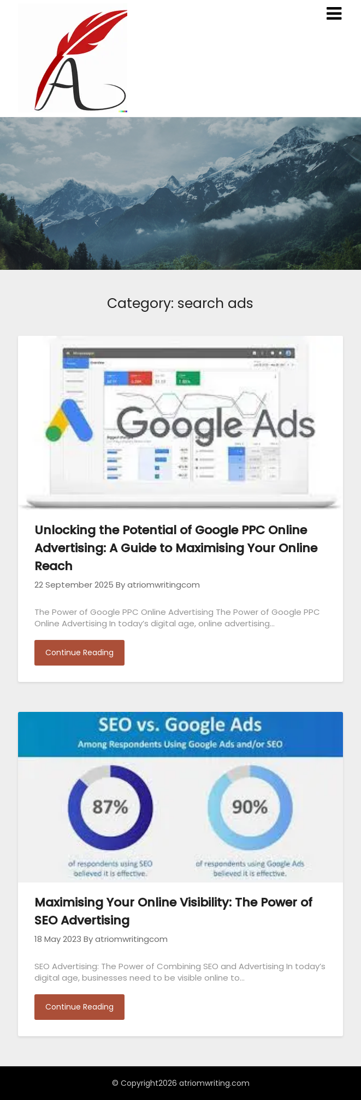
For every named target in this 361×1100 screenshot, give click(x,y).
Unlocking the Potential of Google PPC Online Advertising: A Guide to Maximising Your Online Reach (175, 548)
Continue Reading (79, 652)
